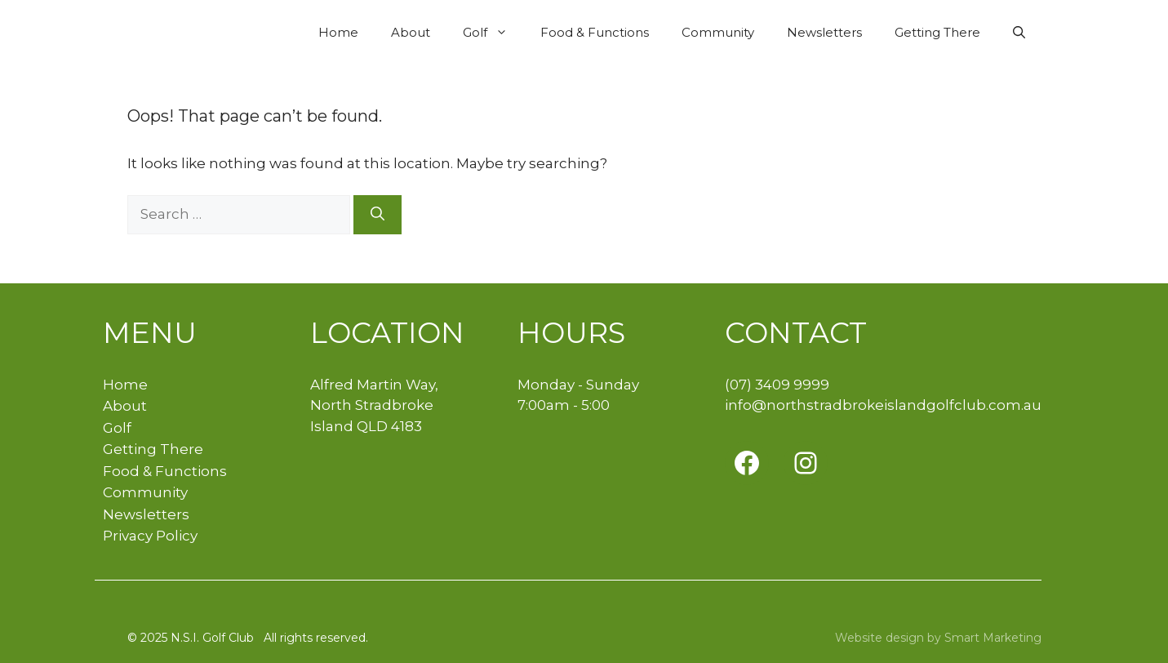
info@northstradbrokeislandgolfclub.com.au (883, 405)
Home (338, 32)
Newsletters (824, 32)
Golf (493, 32)
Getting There (937, 32)
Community (718, 32)
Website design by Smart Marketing (938, 637)
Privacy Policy (150, 535)
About (410, 32)
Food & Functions (594, 32)
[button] (1019, 32)
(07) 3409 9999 (777, 384)
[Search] (377, 214)
